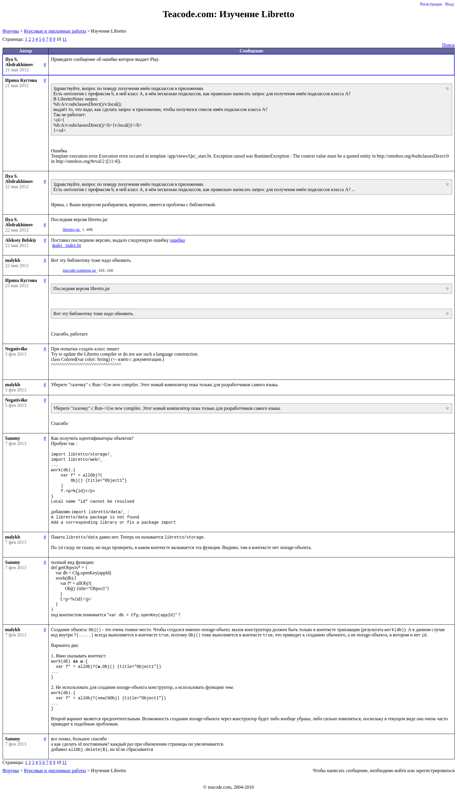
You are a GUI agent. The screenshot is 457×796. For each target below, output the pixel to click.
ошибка (177, 240)
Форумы (10, 31)
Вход (449, 4)
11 (64, 39)
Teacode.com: (191, 14)
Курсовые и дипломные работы (55, 31)
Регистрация (431, 4)
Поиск (448, 45)
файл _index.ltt (66, 245)
